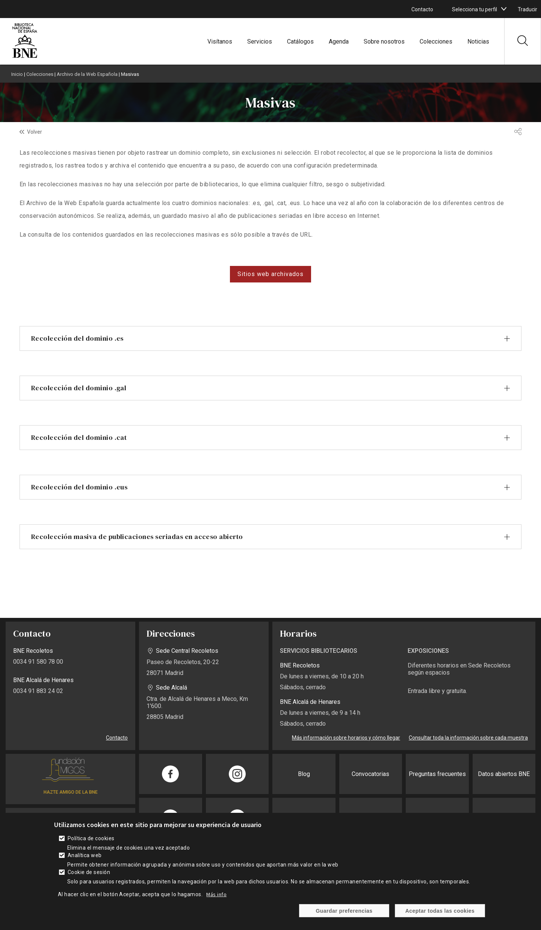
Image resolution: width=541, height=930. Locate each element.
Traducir (527, 9)
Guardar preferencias (344, 911)
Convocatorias (370, 774)
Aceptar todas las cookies (440, 911)
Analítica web (85, 855)
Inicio (17, 74)
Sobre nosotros (384, 41)
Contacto (422, 9)
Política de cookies (91, 838)
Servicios (259, 41)
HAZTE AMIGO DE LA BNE (71, 792)
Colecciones (436, 41)
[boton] (503, 9)
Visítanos (219, 41)
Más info (216, 894)
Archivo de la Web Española (87, 74)
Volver (34, 132)
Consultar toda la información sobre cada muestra (468, 738)
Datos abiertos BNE (504, 774)
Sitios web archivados (270, 274)
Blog (304, 774)
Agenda (339, 41)
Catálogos (300, 41)
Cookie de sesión (89, 872)
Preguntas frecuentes (437, 774)
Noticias (478, 41)
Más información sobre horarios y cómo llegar (346, 738)
